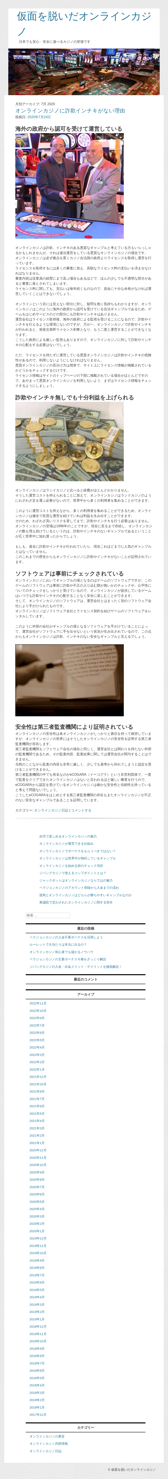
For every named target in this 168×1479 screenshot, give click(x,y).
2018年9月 (37, 1348)
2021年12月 (38, 1076)
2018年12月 (38, 1326)
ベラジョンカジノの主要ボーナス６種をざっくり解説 (68, 959)
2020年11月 (38, 1157)
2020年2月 (37, 1223)
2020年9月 (37, 1172)
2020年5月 (37, 1201)
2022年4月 (37, 1047)
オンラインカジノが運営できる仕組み (66, 843)
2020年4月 (37, 1209)
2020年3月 (37, 1216)
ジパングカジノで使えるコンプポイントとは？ (72, 873)
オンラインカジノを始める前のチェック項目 (71, 865)
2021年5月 (37, 1113)
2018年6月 (37, 1370)
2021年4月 (37, 1121)
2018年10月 (38, 1341)
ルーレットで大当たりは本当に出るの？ (58, 944)
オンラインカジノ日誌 (51, 810)
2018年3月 (37, 1392)
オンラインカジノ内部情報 (49, 1443)
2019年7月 (37, 1275)
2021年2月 (37, 1135)
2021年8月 (37, 1091)
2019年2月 (37, 1312)
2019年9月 (37, 1260)
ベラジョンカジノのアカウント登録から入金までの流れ (79, 887)
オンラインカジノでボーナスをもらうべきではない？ (77, 851)
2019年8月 (37, 1267)
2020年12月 (38, 1150)
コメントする (81, 810)
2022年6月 (37, 1032)
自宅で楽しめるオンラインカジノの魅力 (68, 836)
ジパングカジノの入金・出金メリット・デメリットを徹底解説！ (76, 966)
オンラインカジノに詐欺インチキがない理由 (70, 110)
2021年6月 (37, 1106)
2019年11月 (38, 1246)
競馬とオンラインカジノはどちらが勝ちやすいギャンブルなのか (85, 895)
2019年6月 (37, 1282)
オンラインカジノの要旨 (47, 1436)
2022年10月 (38, 1010)
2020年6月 (37, 1194)
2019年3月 (37, 1304)
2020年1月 (37, 1231)
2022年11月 (38, 1003)
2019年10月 (38, 1253)
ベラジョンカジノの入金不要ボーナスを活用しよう (66, 937)
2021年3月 (37, 1128)
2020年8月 (37, 1179)
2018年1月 (37, 1407)
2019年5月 (37, 1290)
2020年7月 (37, 1187)
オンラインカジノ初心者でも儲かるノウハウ (61, 952)
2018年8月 (37, 1356)
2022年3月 (37, 1055)
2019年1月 (37, 1319)
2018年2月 (37, 1400)
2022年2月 (37, 1062)
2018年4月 (37, 1385)
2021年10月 (38, 1084)
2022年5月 (37, 1040)
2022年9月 (37, 1018)
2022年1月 (37, 1069)
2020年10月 (38, 1165)
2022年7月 (37, 1025)
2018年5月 (37, 1378)
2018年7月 (37, 1363)
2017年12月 (38, 1414)
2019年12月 (38, 1238)
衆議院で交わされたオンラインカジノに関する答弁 (76, 902)
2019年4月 (37, 1297)
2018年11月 (38, 1334)
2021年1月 (37, 1143)
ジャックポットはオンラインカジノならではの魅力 (76, 880)
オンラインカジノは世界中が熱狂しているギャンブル (77, 858)
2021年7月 (37, 1099)
